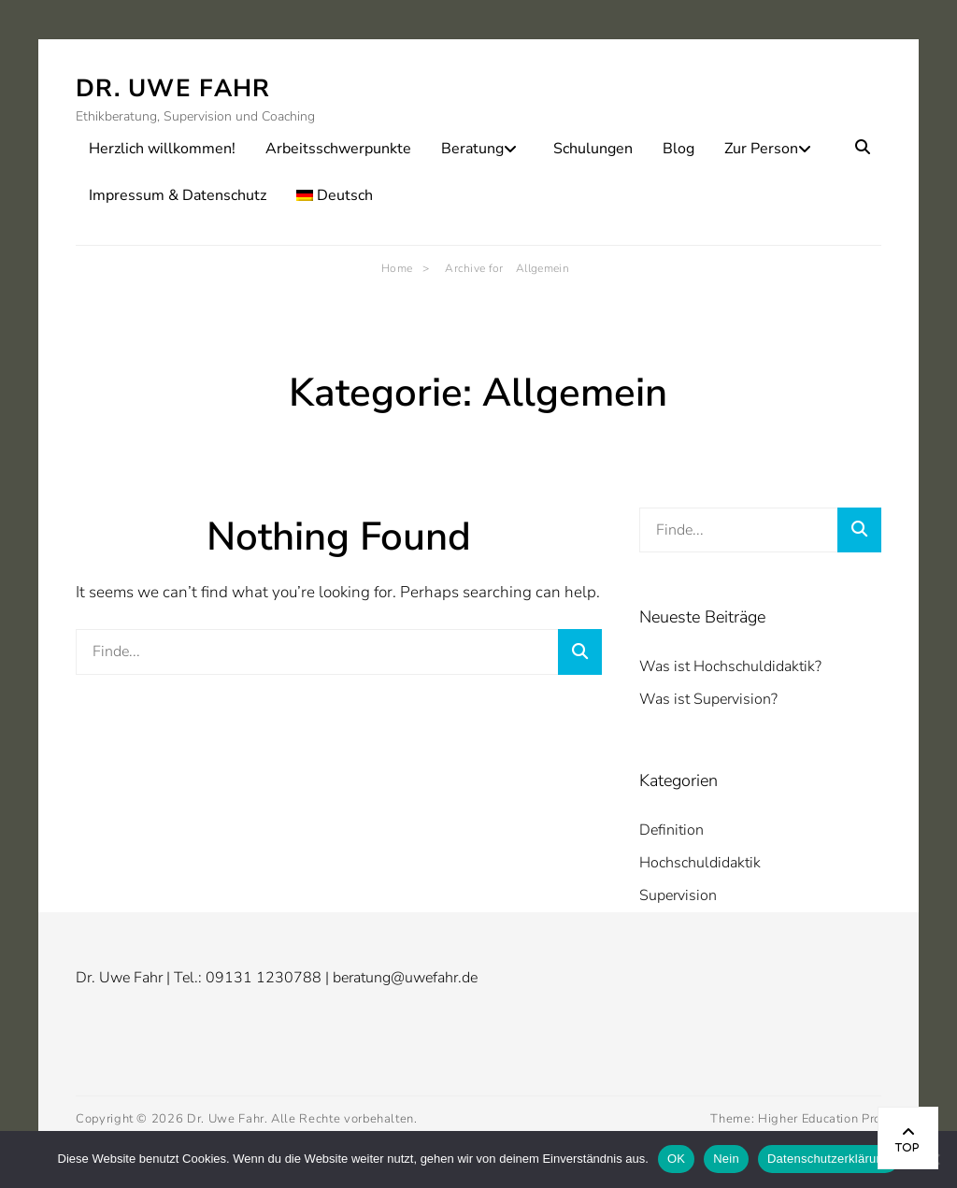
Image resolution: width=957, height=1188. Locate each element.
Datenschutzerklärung (828, 1159)
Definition (671, 830)
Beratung (472, 148)
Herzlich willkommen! (162, 148)
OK (676, 1159)
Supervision (678, 895)
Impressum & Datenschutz (177, 195)
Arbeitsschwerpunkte (338, 148)
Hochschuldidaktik (700, 862)
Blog (678, 148)
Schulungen (593, 148)
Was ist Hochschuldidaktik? (730, 666)
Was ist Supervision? (708, 699)
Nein (726, 1159)
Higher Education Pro (819, 1118)
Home (405, 268)
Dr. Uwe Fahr (173, 88)
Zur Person (761, 148)
